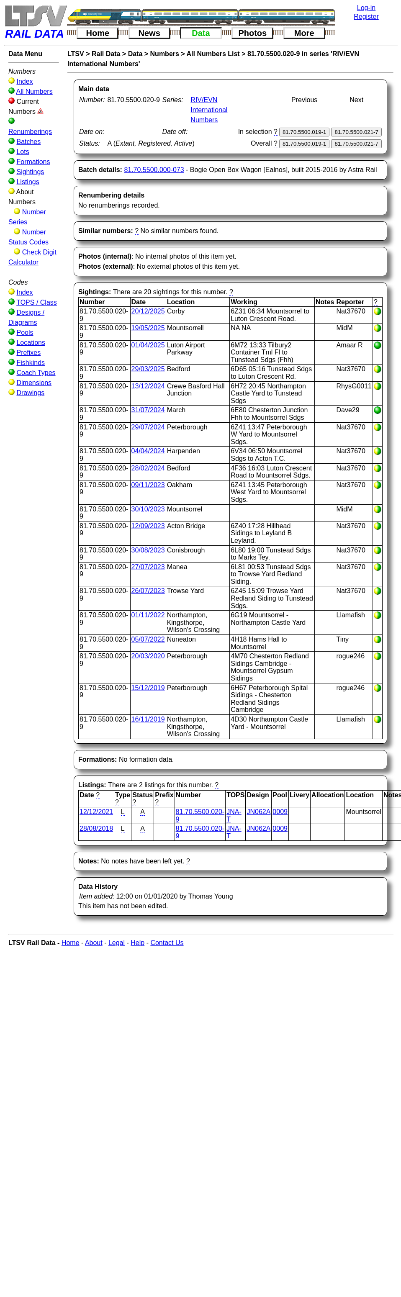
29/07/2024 (148, 427)
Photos (252, 33)
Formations (33, 161)
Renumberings (30, 131)
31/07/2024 (148, 409)
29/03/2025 (148, 368)
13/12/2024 (148, 386)
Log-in (366, 7)
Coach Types (35, 372)
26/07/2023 (148, 590)
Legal (116, 942)
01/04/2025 (148, 345)
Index (24, 81)
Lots (22, 151)
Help (137, 942)
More (304, 33)
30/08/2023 (148, 550)
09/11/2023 (148, 484)
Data (201, 33)
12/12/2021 (96, 811)
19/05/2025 (148, 327)
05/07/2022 (148, 639)
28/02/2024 (148, 468)
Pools (24, 332)
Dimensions (33, 382)
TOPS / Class (36, 302)
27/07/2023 (148, 566)
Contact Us (166, 942)
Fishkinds (30, 362)
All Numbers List (213, 53)
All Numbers (34, 91)
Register (366, 16)
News (149, 33)
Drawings (30, 392)
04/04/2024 (148, 451)
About (94, 942)
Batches (28, 141)
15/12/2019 (148, 687)
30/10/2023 (148, 509)
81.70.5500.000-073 (154, 169)
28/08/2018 (96, 828)
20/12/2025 (148, 311)
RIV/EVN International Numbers (208, 109)
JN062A (258, 811)
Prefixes (28, 352)
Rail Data (106, 53)
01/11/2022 (148, 615)
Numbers (164, 53)
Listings (27, 181)
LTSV (75, 53)
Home (98, 33)
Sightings (30, 171)
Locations (30, 342)
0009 (280, 811)
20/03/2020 (148, 656)
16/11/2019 (148, 719)
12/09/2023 (148, 525)
